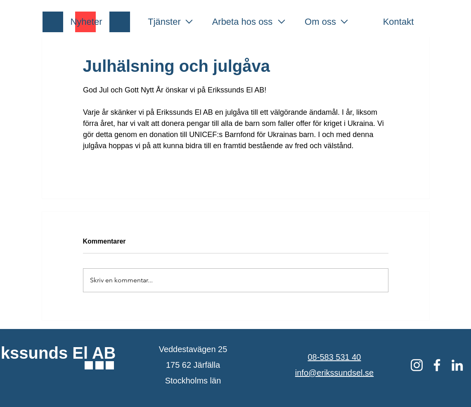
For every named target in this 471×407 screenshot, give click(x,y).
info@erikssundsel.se (334, 372)
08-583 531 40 (334, 357)
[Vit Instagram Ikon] (417, 365)
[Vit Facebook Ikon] (437, 365)
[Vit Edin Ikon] (457, 365)
